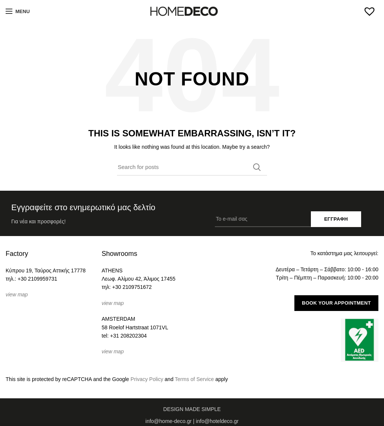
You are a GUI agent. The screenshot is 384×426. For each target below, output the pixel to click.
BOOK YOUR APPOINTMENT (336, 303)
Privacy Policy (146, 379)
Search (257, 167)
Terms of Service (194, 379)
